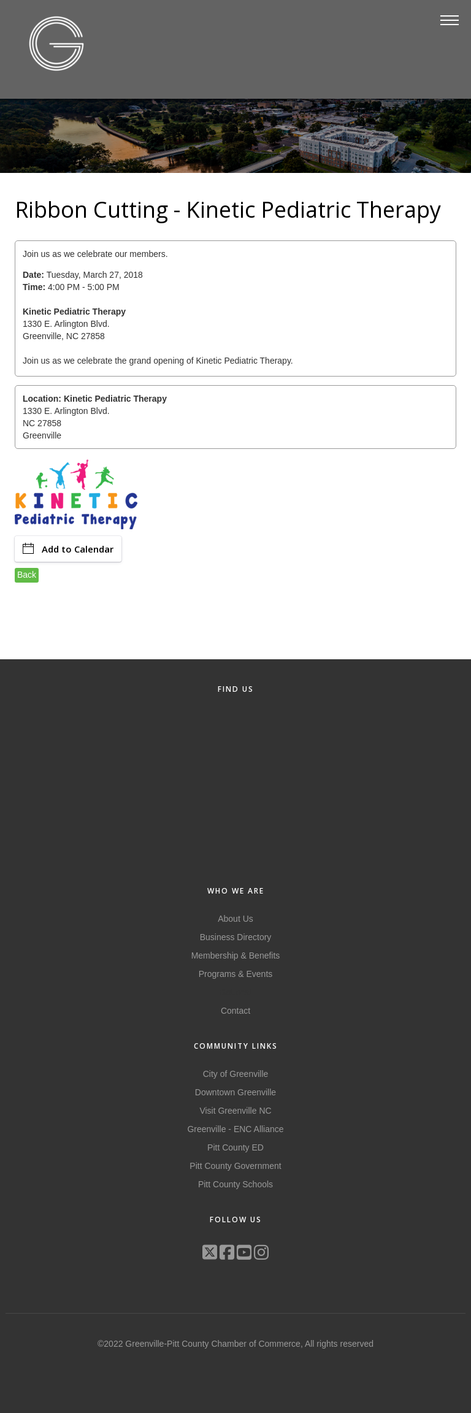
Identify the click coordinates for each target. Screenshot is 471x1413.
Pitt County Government (235, 1166)
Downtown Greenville (235, 1092)
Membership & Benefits (235, 955)
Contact (235, 1011)
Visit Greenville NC (235, 1111)
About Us (235, 919)
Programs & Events (236, 974)
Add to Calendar (68, 549)
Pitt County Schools (235, 1184)
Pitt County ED (235, 1147)
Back (26, 575)
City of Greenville (236, 1074)
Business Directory (236, 937)
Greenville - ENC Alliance (235, 1129)
